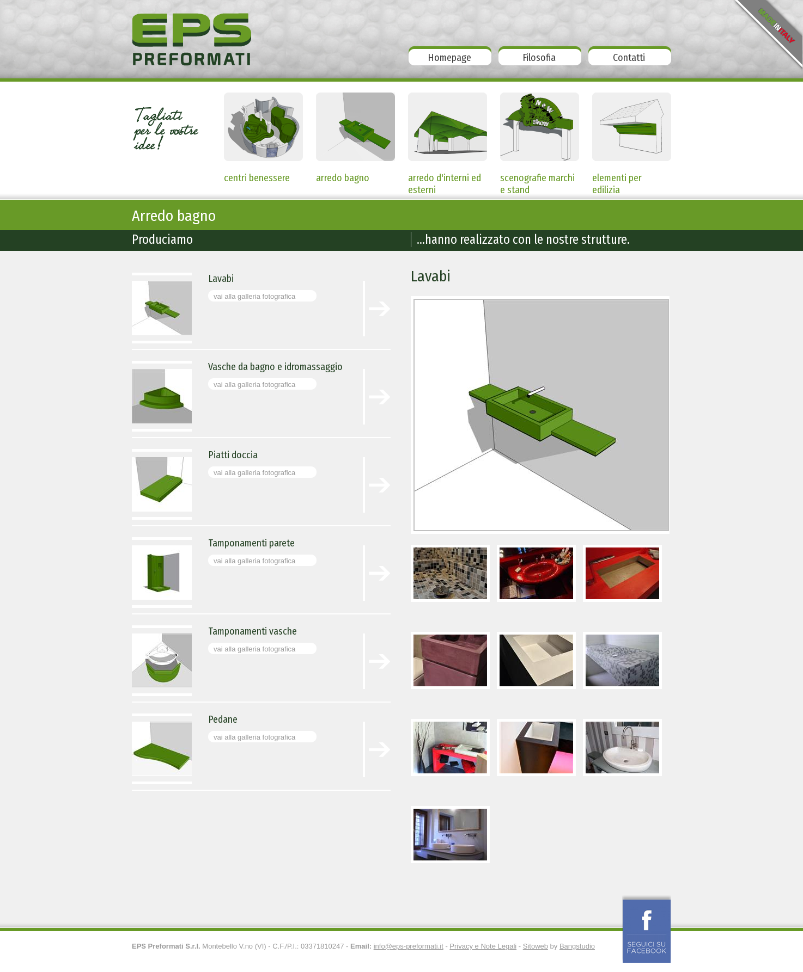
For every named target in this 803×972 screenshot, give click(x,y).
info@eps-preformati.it (408, 946)
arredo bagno (342, 178)
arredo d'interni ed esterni (444, 180)
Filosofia (539, 58)
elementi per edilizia (617, 180)
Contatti (629, 58)
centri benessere (257, 178)
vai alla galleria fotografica (254, 296)
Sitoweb (535, 946)
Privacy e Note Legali (482, 946)
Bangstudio (577, 946)
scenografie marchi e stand (537, 180)
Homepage (449, 58)
